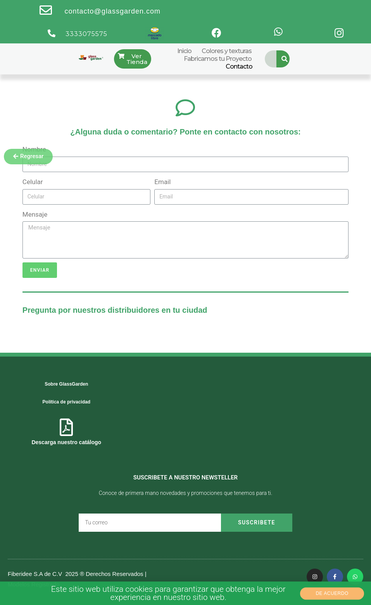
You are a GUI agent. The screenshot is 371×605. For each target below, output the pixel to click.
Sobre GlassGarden (66, 384)
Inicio (184, 51)
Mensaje (34, 214)
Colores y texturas (227, 51)
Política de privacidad (66, 402)
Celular (32, 182)
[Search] (284, 58)
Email (162, 182)
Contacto (239, 66)
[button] (28, 156)
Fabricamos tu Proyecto (218, 58)
